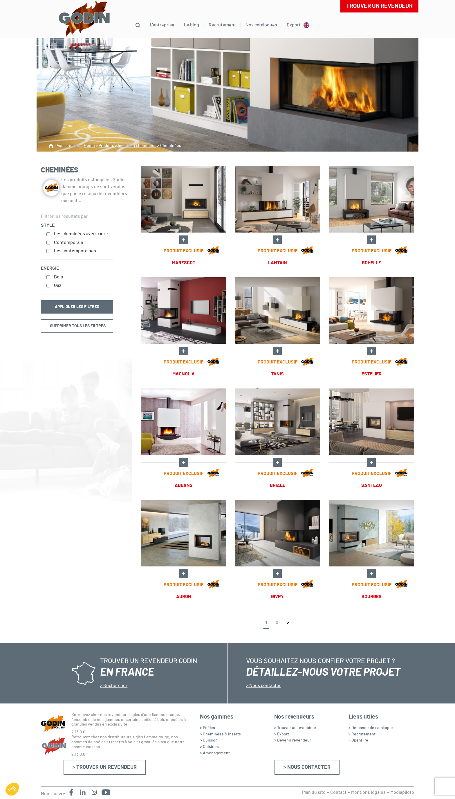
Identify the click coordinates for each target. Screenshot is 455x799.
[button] (12, 789)
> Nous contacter (307, 767)
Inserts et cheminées (137, 146)
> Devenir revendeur (292, 740)
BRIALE (277, 485)
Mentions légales (368, 792)
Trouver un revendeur (379, 6)
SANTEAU (371, 485)
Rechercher (114, 685)
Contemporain (68, 242)
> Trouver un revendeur (105, 767)
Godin (89, 146)
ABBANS (184, 485)
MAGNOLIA (183, 374)
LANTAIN (277, 262)
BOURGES (372, 596)
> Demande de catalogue (371, 728)
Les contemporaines (75, 251)
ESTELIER (372, 374)
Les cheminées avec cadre (81, 233)
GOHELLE (371, 262)
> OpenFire (358, 740)
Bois (58, 277)
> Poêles (207, 728)
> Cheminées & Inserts (220, 734)
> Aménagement (215, 753)
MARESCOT (183, 262)
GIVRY (277, 596)
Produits (106, 146)
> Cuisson (209, 740)
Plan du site (314, 792)
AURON (183, 596)
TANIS (277, 374)
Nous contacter (264, 685)
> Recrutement (362, 734)
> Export (281, 734)
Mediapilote (402, 792)
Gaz (57, 285)
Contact (338, 792)
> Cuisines (209, 747)
